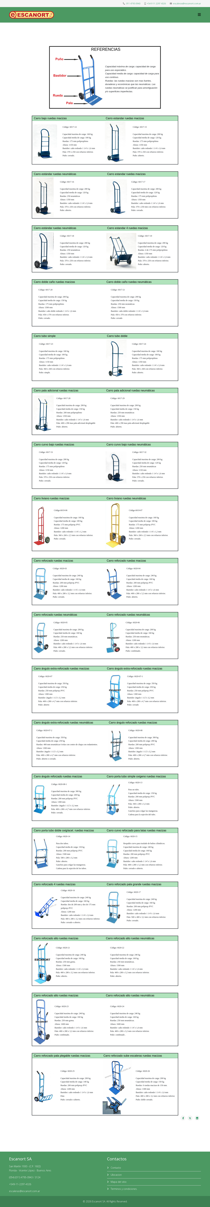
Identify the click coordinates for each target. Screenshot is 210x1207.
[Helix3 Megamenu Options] (199, 14)
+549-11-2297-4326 (20, 1184)
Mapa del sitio (118, 1181)
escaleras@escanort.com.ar (187, 3)
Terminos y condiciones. (123, 1188)
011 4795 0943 (133, 3)
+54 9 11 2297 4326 (156, 3)
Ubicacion (116, 1174)
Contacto (115, 1167)
